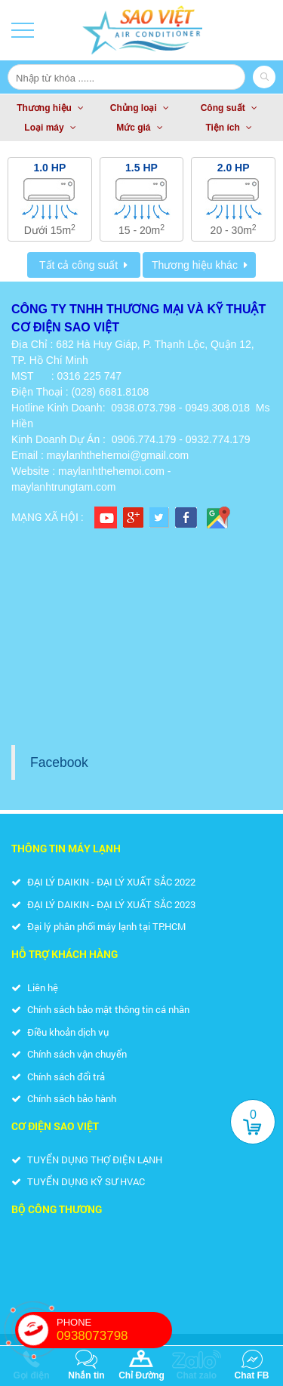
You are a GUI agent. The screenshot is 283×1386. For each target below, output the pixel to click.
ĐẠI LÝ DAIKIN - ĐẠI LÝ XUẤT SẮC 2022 (103, 882)
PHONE (114, 1330)
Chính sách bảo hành (63, 1098)
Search (264, 77)
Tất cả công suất (78, 265)
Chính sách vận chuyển (69, 1054)
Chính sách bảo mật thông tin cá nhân (100, 1009)
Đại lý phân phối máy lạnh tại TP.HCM (98, 926)
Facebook (59, 762)
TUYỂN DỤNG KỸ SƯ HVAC (78, 1181)
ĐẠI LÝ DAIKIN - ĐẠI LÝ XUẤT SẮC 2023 (103, 904)
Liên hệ (34, 987)
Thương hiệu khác (195, 265)
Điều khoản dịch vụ (60, 1032)
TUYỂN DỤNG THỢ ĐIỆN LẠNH (86, 1159)
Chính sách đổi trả (58, 1076)
